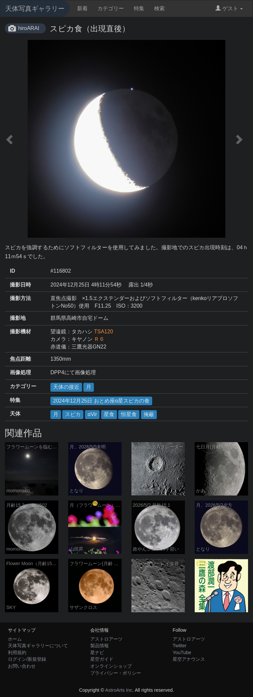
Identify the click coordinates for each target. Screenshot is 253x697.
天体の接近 (66, 387)
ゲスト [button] (229, 8)
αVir (92, 414)
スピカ (73, 414)
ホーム (15, 639)
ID (12, 271)
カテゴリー (111, 8)
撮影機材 (20, 331)
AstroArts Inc (118, 690)
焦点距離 (20, 359)
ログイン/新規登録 (27, 659)
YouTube (182, 652)
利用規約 (17, 652)
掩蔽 (149, 414)
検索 (159, 8)
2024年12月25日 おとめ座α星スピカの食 (101, 401)
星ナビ (97, 652)
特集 (139, 8)
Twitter (179, 645)
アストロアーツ (106, 639)
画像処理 (20, 372)
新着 (82, 8)
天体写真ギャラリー (35, 8)
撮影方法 (20, 298)
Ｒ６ (99, 339)
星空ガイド (101, 659)
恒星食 (129, 414)
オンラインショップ (111, 666)
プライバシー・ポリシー (115, 673)
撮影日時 (20, 285)
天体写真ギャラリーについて (38, 645)
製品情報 (99, 645)
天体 (15, 413)
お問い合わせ (22, 666)
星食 (109, 414)
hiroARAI (28, 28)
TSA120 (103, 331)
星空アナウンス (189, 659)
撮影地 (18, 318)
